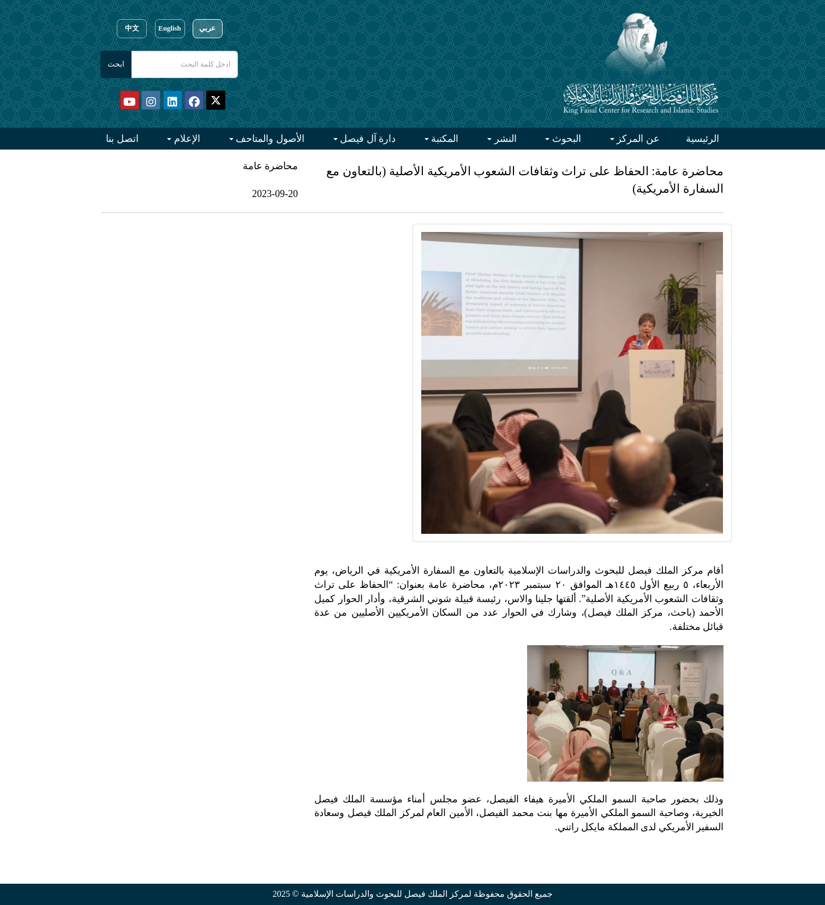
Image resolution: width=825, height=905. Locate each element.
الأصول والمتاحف (269, 138)
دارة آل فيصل (367, 138)
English (169, 28)
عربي (207, 28)
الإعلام (185, 138)
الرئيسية (702, 138)
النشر (504, 138)
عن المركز (637, 138)
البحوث (565, 138)
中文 (132, 28)
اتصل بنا (122, 138)
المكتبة (444, 138)
